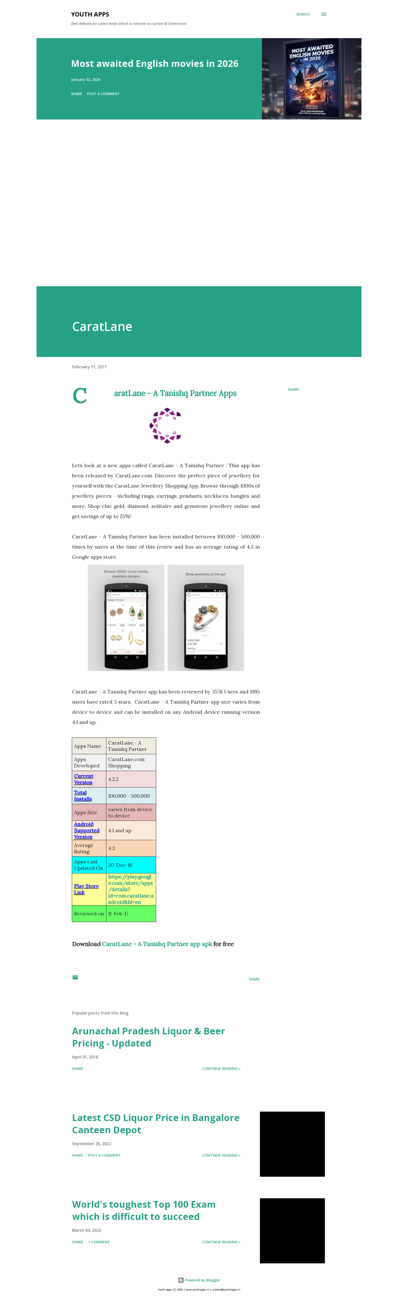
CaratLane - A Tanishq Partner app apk (157, 944)
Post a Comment (103, 93)
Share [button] (76, 93)
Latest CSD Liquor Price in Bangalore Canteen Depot (156, 1123)
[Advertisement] (189, 210)
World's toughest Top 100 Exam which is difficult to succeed (144, 1210)
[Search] (303, 14)
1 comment (99, 1241)
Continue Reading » (221, 1068)
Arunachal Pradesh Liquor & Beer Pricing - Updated (148, 1037)
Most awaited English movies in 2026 (155, 63)
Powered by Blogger (199, 1280)
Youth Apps (90, 14)
